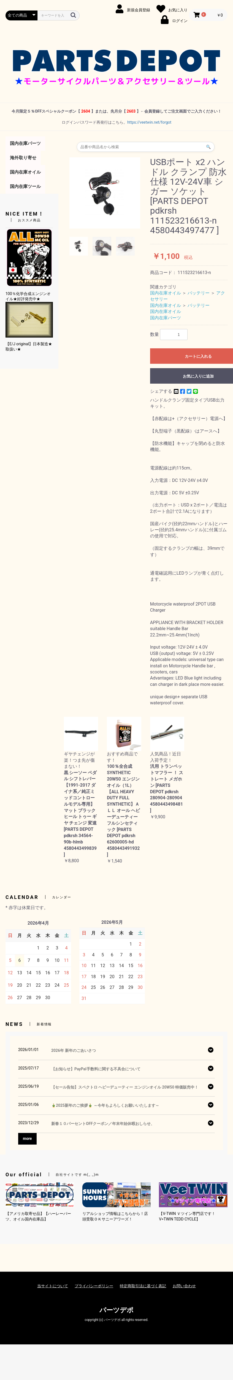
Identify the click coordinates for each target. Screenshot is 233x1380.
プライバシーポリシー (94, 1286)
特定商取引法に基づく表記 (143, 1286)
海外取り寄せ (23, 157)
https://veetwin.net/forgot (149, 122)
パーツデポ (116, 1310)
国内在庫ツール (25, 186)
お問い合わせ (184, 1286)
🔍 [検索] (208, 147)
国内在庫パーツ (25, 143)
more (27, 1138)
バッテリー (199, 293)
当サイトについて (52, 1286)
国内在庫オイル (25, 172)
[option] (104, 193)
